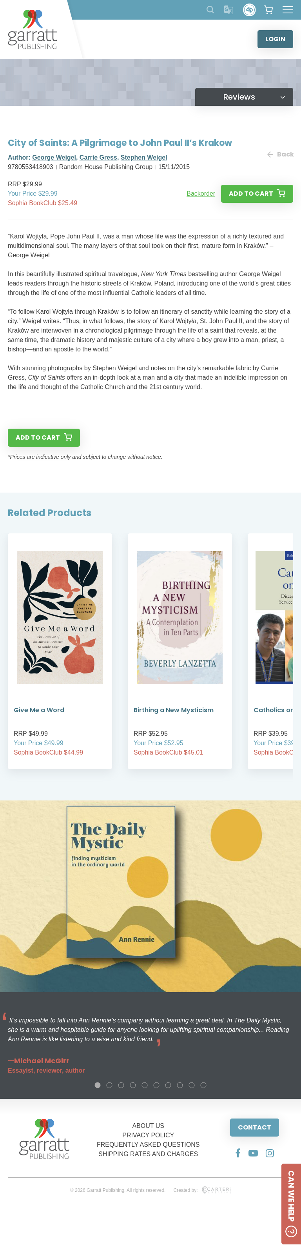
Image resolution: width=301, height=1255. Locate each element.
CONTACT (254, 1127)
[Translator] (229, 10)
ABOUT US (148, 1125)
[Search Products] (210, 9)
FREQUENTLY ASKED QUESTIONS (148, 1144)
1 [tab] (98, 1085)
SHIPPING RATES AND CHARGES (148, 1154)
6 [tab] (156, 1085)
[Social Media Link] (238, 1153)
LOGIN (275, 39)
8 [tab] (180, 1085)
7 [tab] (168, 1085)
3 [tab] (121, 1085)
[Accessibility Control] (249, 10)
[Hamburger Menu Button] (288, 9)
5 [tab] (145, 1085)
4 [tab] (133, 1085)
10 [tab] (203, 1085)
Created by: (202, 1190)
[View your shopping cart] (268, 9)
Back (280, 154)
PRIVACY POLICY (148, 1135)
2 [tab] (109, 1085)
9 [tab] (192, 1085)
